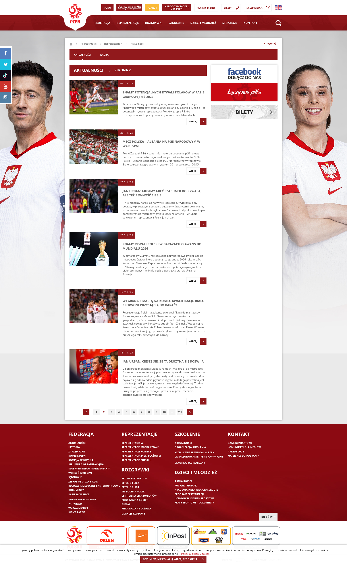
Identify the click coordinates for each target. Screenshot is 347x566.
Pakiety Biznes (206, 7)
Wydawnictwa (78, 508)
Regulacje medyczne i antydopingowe (94, 485)
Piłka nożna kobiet (134, 499)
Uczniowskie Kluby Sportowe (194, 498)
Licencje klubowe (133, 513)
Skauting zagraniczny (190, 462)
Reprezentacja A (113, 43)
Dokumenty (76, 490)
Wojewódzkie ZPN (80, 473)
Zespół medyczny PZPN (83, 481)
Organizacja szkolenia (190, 447)
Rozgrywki (153, 23)
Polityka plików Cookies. (195, 553)
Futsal (125, 504)
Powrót (270, 44)
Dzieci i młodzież (203, 23)
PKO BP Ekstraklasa (134, 478)
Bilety (232, 7)
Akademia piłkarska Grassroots (196, 489)
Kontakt (250, 23)
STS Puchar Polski (133, 491)
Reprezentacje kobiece (136, 451)
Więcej (197, 121)
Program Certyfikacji (189, 494)
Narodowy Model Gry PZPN (176, 7)
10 (164, 412)
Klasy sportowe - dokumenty (194, 502)
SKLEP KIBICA (259, 7)
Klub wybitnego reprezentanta (89, 468)
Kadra (104, 54)
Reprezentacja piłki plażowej (141, 455)
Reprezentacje (127, 23)
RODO (107, 7)
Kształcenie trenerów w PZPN (194, 452)
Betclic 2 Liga (130, 487)
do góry (268, 517)
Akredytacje (236, 451)
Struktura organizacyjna (86, 464)
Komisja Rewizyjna (80, 460)
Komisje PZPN (77, 455)
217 (179, 412)
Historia (74, 447)
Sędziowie (75, 477)
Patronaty (75, 503)
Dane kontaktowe (240, 442)
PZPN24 (152, 7)
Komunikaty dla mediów (244, 447)
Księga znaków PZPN (82, 499)
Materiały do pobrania (243, 455)
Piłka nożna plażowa (136, 508)
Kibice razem (76, 512)
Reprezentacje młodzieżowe (140, 447)
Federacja (102, 23)
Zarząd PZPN (76, 451)
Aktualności (82, 54)
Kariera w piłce (78, 494)
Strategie (229, 23)
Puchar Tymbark (186, 485)
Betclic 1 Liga (130, 482)
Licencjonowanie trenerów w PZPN (199, 456)
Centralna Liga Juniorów (139, 495)
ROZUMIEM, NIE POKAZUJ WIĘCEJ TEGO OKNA (174, 559)
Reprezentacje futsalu (136, 460)
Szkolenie (176, 23)
